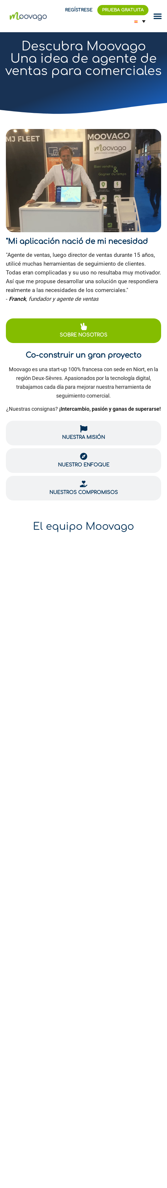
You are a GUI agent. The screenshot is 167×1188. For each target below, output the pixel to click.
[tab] (83, 330)
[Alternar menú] (157, 16)
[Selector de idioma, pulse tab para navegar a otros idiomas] (139, 21)
